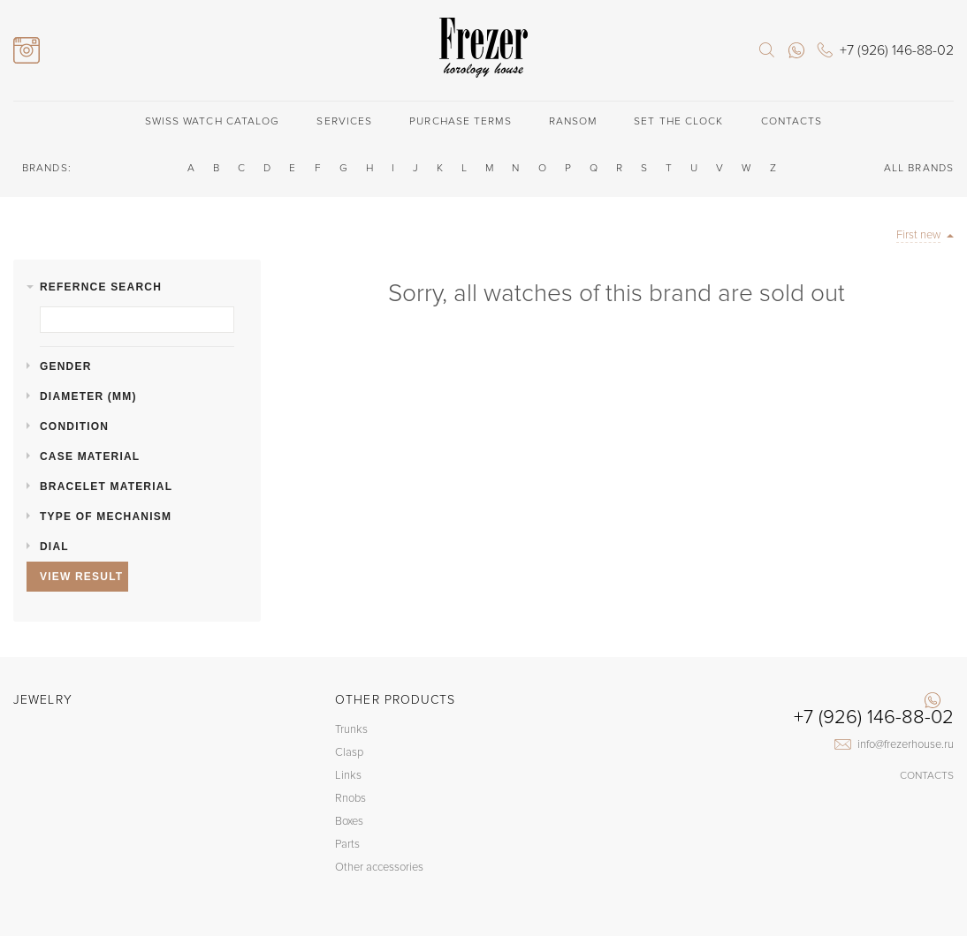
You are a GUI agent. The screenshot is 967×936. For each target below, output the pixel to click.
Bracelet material (106, 486)
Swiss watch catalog (212, 121)
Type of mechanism (105, 516)
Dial (54, 546)
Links (348, 775)
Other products (395, 699)
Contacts (792, 121)
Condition (74, 426)
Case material (90, 456)
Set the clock (678, 121)
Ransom (573, 121)
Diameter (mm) (88, 396)
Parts (347, 844)
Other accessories (379, 867)
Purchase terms (460, 121)
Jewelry (42, 699)
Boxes (349, 821)
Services (344, 121)
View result (81, 576)
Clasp (349, 752)
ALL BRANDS (919, 168)
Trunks (351, 729)
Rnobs (350, 798)
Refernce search (101, 287)
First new (918, 235)
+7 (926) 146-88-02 (874, 718)
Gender (66, 366)
